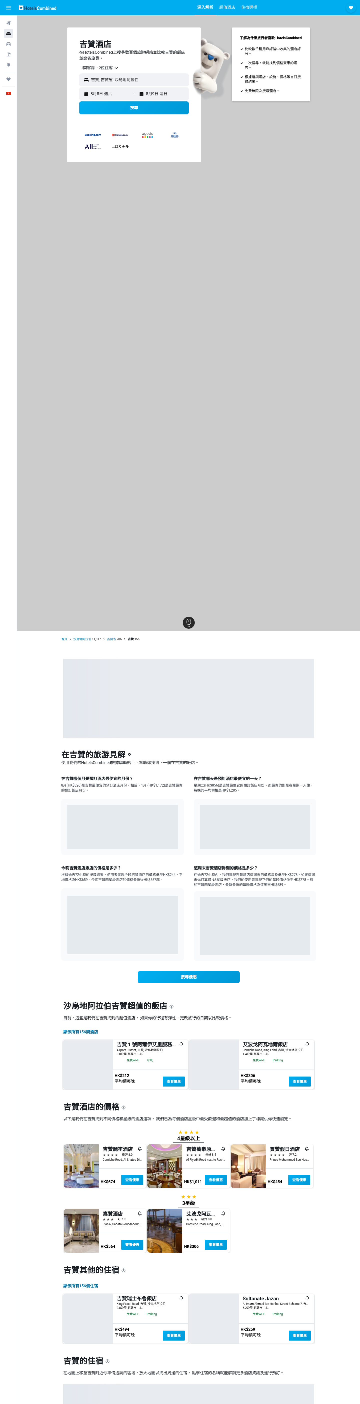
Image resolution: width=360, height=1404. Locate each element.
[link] (189, 977)
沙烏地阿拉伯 (82, 639)
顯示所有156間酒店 (80, 1032)
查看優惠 (174, 1082)
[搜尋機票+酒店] (8, 54)
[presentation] (171, 1006)
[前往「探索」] (8, 65)
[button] (8, 7)
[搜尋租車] (8, 44)
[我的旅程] (8, 79)
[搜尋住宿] (8, 33)
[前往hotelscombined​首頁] (37, 7)
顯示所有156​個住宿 (80, 1401)
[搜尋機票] (8, 23)
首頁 (64, 639)
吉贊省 (111, 639)
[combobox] (98, 67)
